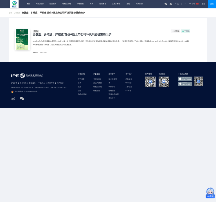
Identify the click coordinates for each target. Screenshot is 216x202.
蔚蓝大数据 (97, 83)
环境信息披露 (114, 94)
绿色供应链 (66, 3)
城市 (91, 3)
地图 (28, 3)
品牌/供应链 (82, 94)
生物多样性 (116, 3)
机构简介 (128, 79)
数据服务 (32, 83)
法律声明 (51, 83)
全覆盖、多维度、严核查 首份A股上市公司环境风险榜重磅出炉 (72, 34)
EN (185, 3)
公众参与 (102, 3)
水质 (79, 83)
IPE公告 (194, 3)
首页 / (11, 13)
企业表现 (53, 3)
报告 (128, 3)
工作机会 (128, 87)
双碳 (79, 87)
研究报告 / (18, 13)
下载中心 (41, 83)
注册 (212, 4)
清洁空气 (112, 98)
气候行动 (112, 87)
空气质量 (81, 79)
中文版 (187, 31)
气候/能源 (40, 3)
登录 (203, 4)
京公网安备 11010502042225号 (24, 92)
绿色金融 (80, 3)
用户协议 (60, 83)
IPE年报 (128, 90)
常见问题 (23, 83)
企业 (79, 90)
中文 (177, 3)
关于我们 (139, 3)
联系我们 (128, 83)
